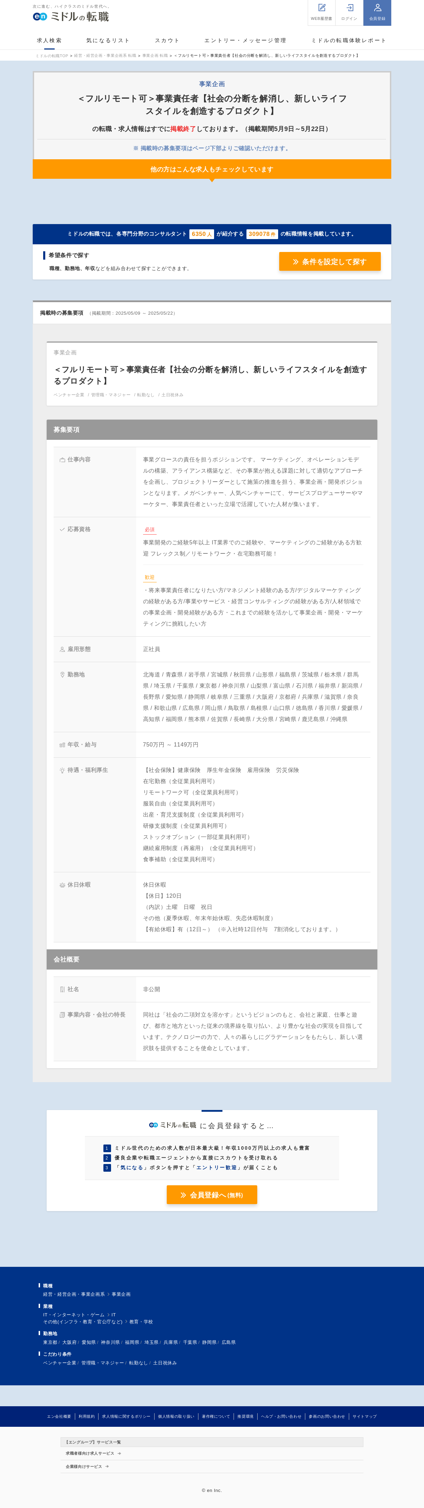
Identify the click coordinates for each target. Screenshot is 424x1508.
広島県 (229, 1342)
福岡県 (132, 1342)
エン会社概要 (59, 1416)
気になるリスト (108, 40)
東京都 (50, 1342)
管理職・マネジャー (102, 1362)
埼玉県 (151, 1342)
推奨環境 (245, 1416)
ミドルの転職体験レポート (349, 40)
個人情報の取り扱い (176, 1416)
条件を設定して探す (334, 262)
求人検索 (49, 40)
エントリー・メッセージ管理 (245, 40)
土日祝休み (165, 1362)
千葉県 (190, 1342)
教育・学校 (141, 1321)
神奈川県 (110, 1342)
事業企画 (121, 1294)
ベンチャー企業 (59, 1362)
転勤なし (138, 1362)
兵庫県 (171, 1342)
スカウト (167, 40)
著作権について (216, 1416)
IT (113, 1314)
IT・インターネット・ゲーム (74, 1314)
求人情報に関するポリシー (126, 1416)
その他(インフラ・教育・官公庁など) (83, 1321)
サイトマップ (365, 1416)
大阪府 (69, 1342)
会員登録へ (216, 1195)
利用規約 (87, 1416)
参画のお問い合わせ (327, 1416)
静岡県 (209, 1342)
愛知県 (89, 1342)
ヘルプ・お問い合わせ (281, 1416)
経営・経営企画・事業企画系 (74, 1294)
